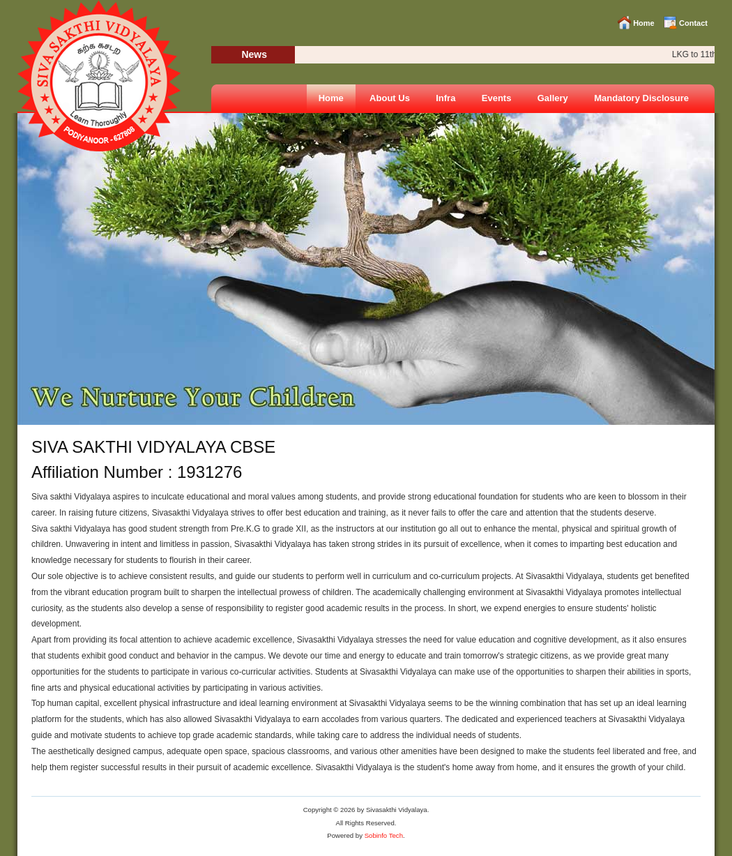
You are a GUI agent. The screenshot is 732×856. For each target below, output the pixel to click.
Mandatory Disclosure (641, 98)
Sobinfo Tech (384, 835)
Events (497, 98)
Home (644, 23)
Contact (693, 23)
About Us (389, 98)
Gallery (552, 98)
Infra (445, 98)
